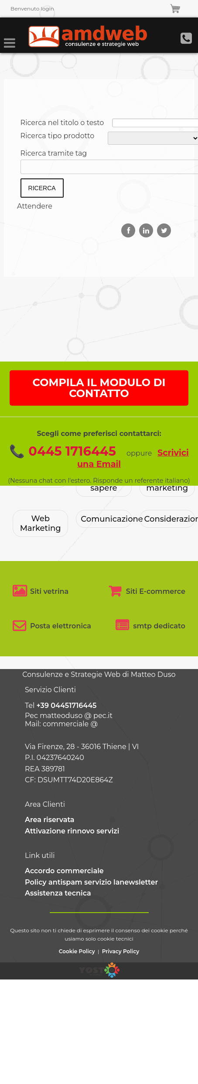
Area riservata (50, 820)
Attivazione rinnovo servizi (72, 831)
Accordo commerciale (64, 871)
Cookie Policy (77, 951)
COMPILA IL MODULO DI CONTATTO (99, 413)
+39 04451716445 (66, 705)
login (47, 8)
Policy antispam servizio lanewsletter (91, 882)
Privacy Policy (120, 951)
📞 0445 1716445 (62, 476)
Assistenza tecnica (58, 893)
